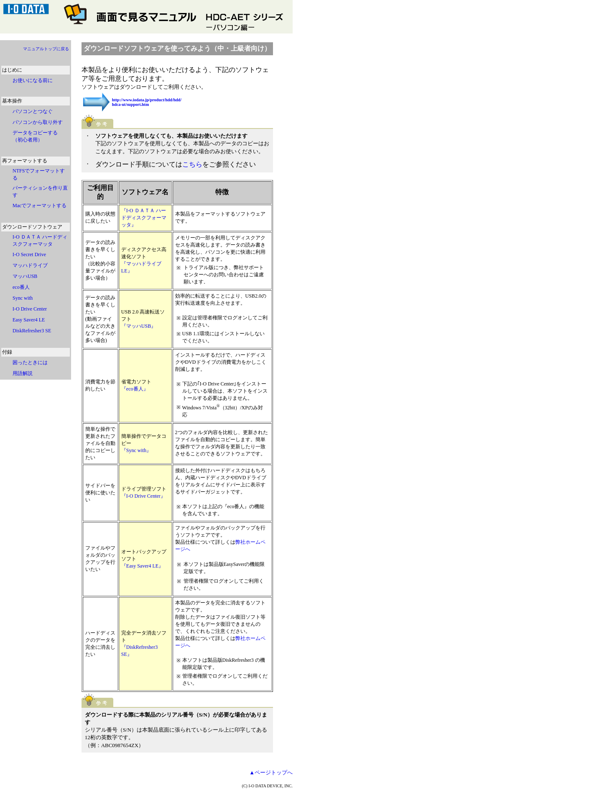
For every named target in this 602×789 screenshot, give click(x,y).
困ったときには (30, 362)
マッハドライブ (30, 265)
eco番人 (21, 287)
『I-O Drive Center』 (143, 496)
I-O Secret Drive (29, 254)
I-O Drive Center (30, 309)
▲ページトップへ (271, 772)
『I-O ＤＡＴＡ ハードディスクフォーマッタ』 (143, 218)
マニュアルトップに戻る (46, 48)
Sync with (25, 298)
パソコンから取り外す (38, 122)
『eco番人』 (134, 389)
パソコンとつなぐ (33, 111)
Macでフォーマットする (39, 205)
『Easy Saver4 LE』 (142, 566)
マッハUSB (25, 276)
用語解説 (23, 373)
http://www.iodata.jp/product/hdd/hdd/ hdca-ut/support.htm (147, 102)
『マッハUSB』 (138, 326)
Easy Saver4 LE (29, 320)
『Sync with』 (136, 450)
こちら (192, 164)
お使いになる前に (33, 80)
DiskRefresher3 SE (32, 331)
